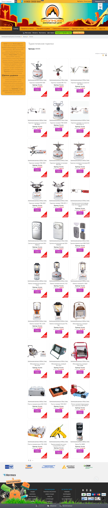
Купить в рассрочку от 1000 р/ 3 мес (37, 441)
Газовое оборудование (9, 47)
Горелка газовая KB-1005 (37, 82)
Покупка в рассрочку (49, 491)
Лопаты (22, 53)
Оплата (35, 32)
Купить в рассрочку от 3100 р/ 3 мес (58, 361)
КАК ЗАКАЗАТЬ (32, 496)
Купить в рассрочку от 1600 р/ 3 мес (37, 120)
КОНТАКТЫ (32, 494)
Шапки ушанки (10, 75)
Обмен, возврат (32, 499)
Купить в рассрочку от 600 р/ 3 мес (80, 240)
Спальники (19, 65)
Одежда (20, 54)
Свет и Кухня (91, 28)
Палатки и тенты (27, 28)
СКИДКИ (32, 491)
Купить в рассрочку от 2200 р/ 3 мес (80, 120)
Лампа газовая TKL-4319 (37, 323)
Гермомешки (21, 47)
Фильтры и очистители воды (13, 73)
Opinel (5, 44)
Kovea (31, 36)
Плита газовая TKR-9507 (58, 404)
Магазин (26, 33)
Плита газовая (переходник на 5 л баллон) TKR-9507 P (80, 404)
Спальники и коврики (61, 28)
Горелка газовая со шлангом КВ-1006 (80, 83)
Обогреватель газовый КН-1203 (58, 364)
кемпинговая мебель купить (13, 81)
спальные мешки (14, 91)
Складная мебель (10, 65)
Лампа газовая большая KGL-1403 (37, 284)
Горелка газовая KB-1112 (58, 82)
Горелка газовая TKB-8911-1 (58, 203)
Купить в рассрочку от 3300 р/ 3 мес (80, 321)
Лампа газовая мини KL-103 (58, 283)
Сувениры (7, 69)
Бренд (16, 28)
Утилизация (49, 499)
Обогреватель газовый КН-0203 (80, 324)
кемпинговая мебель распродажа (13, 83)
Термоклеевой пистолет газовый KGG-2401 (58, 444)
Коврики (12, 53)
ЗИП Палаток (17, 49)
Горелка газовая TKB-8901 (37, 203)
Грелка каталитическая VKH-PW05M (59, 244)
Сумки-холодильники (16, 69)
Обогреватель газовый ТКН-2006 (80, 364)
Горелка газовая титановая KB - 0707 (80, 163)
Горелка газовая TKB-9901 (37, 163)
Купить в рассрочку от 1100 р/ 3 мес (37, 200)
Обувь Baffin (13, 54)
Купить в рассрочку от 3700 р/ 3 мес (80, 200)
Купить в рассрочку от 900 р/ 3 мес (37, 80)
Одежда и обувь (78, 28)
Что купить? (67, 496)
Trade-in (49, 496)
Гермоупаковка (7, 49)
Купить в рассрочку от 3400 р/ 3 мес (80, 441)
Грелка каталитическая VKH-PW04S (37, 244)
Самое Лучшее (49, 494)
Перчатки (21, 60)
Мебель (6, 54)
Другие (102, 28)
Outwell (10, 44)
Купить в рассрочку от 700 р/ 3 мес (59, 80)
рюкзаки (5, 91)
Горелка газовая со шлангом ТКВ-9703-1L (80, 123)
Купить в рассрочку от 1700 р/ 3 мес (80, 80)
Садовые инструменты (11, 64)
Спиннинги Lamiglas (9, 67)
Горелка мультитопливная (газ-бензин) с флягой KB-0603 (80, 204)
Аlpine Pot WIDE (80, 444)
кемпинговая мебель (9, 77)
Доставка (50, 33)
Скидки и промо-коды (63, 33)
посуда (21, 89)
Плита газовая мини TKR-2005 (37, 444)
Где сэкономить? (67, 499)
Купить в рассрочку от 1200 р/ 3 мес (37, 160)
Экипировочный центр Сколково (11, 36)
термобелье (8, 92)
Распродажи (67, 494)
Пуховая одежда (8, 62)
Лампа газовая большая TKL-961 (58, 324)
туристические (17, 92)
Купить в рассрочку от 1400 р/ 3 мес (58, 160)
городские (21, 75)
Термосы (7, 71)
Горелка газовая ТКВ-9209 (58, 123)
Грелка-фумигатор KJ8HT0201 (80, 243)
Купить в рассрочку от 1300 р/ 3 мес (80, 160)
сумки (22, 91)
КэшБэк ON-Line (78, 33)
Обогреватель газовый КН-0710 (37, 364)
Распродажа (6, 28)
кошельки (6, 85)
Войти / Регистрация (85, 1)
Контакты (42, 32)
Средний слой (19, 67)
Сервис (32, 501)
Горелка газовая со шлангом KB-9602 (37, 123)
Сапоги (20, 64)
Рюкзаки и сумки (43, 28)
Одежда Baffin (10, 56)
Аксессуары (16, 44)
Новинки (49, 501)
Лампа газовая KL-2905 (80, 283)
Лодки (17, 53)
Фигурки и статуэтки (16, 71)
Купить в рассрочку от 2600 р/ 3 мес (37, 281)
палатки (15, 89)
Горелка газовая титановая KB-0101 (58, 163)
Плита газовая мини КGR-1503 (37, 404)
